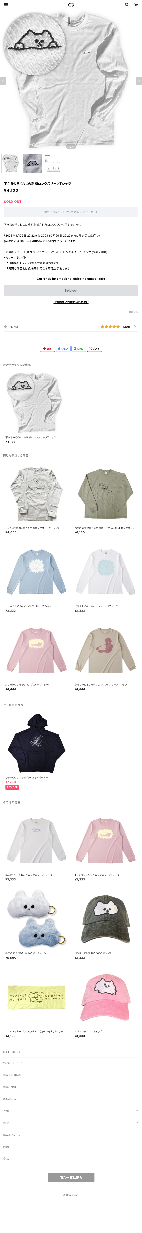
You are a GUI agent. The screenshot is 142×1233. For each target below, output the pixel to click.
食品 (6, 1158)
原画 (6, 1146)
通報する (133, 311)
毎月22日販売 (12, 1075)
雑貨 (6, 1123)
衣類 (6, 1111)
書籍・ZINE (10, 1087)
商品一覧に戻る (71, 1178)
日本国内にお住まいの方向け (71, 302)
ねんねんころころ (13, 1134)
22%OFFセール (13, 1063)
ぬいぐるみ (9, 1099)
